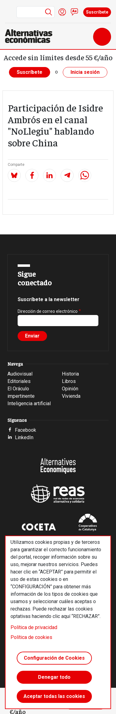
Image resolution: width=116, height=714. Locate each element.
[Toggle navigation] (102, 37)
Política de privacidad (34, 627)
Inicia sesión (85, 72)
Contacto (74, 12)
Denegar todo (54, 677)
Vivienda (71, 396)
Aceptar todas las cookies (54, 696)
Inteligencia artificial (29, 403)
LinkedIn (24, 437)
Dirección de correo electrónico (48, 311)
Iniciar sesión (62, 12)
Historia (70, 374)
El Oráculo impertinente (21, 392)
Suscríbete (97, 12)
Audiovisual (19, 374)
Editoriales (19, 381)
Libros (69, 381)
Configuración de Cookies (54, 658)
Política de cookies (31, 637)
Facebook (25, 430)
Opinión (70, 389)
